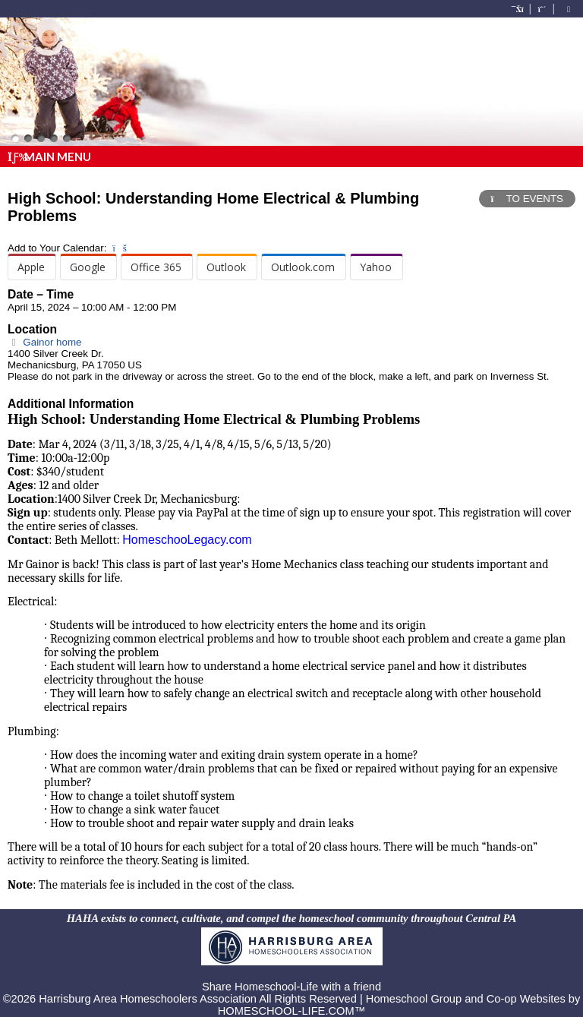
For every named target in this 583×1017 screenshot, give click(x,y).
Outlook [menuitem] (226, 267)
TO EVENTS (527, 198)
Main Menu (49, 156)
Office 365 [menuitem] (156, 267)
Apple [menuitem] (31, 267)
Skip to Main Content (291, 974)
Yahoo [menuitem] (376, 267)
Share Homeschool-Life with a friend (291, 987)
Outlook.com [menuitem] (303, 267)
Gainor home (44, 342)
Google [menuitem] (88, 267)
